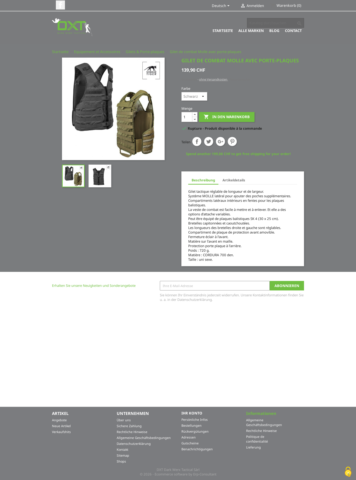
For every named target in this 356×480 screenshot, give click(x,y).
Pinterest (232, 141)
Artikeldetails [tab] (233, 180)
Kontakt (122, 449)
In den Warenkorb (227, 117)
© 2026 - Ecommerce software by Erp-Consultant (178, 474)
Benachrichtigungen (197, 449)
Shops (121, 461)
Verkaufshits (61, 432)
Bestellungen (191, 425)
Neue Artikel (61, 426)
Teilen (196, 141)
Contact (293, 30)
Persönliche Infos (194, 419)
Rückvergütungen (195, 431)
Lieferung (253, 447)
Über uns (124, 420)
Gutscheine (190, 443)
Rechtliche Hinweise (132, 432)
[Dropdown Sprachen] (221, 6)
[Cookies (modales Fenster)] (348, 472)
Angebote (59, 420)
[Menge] (186, 117)
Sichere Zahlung (129, 426)
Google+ (220, 141)
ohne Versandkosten (213, 79)
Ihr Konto (191, 413)
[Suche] (275, 23)
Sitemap (123, 455)
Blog (274, 30)
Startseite (223, 30)
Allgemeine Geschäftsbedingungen (144, 438)
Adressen (188, 437)
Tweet (208, 141)
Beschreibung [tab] (203, 180)
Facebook (60, 5)
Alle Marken (251, 30)
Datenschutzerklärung (134, 443)
